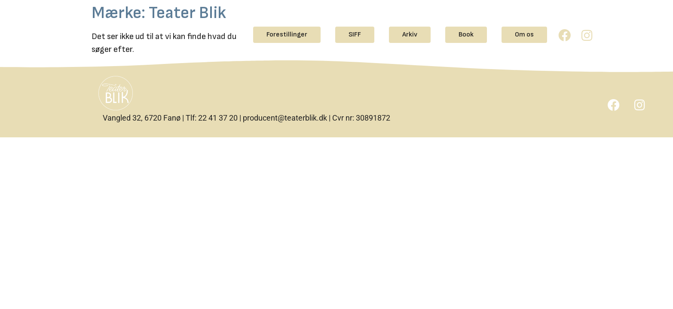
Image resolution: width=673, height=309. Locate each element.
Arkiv (409, 34)
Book (466, 34)
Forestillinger (286, 34)
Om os (524, 34)
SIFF (355, 34)
